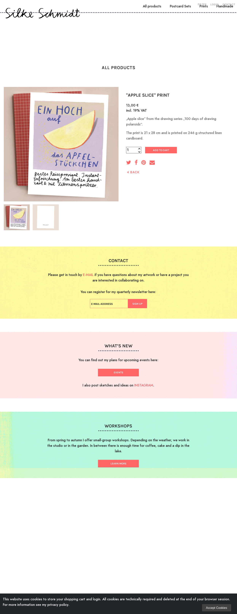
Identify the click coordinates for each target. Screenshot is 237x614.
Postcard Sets (180, 46)
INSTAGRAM (143, 385)
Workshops (151, 33)
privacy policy (57, 604)
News (176, 33)
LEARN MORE (118, 463)
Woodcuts (61, 33)
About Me (34, 33)
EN (205, 4)
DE (199, 4)
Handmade (224, 46)
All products (152, 46)
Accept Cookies (216, 607)
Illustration (119, 33)
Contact (229, 4)
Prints (204, 46)
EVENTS (118, 372)
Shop (194, 33)
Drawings (89, 33)
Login (214, 4)
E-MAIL (88, 274)
